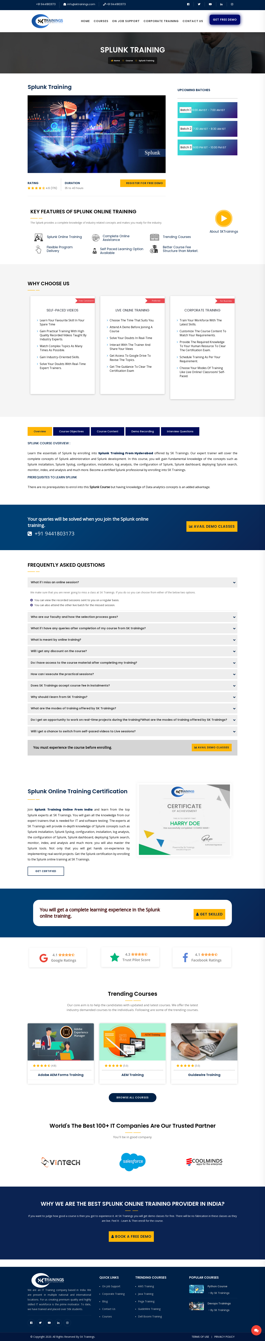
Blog (105, 1301)
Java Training (145, 1294)
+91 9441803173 (46, 4)
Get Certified (45, 871)
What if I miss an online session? (55, 582)
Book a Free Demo (131, 1236)
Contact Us (193, 21)
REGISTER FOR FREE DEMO (143, 183)
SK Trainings (221, 1293)
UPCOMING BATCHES (194, 90)
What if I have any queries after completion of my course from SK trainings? (88, 628)
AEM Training (204, 1074)
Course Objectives (71, 431)
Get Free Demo (225, 20)
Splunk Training (132, 50)
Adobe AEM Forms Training (132, 1074)
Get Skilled (209, 914)
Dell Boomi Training (150, 1316)
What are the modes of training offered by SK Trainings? (73, 708)
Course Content (107, 431)
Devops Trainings (219, 1303)
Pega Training (146, 1301)
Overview (40, 431)
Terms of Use (200, 1337)
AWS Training (146, 1286)
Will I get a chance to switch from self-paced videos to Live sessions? (83, 731)
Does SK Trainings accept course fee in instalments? (70, 685)
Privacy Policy (224, 1337)
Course (129, 60)
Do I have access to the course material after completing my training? (84, 663)
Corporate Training (161, 21)
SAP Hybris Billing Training (61, 1074)
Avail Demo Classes (212, 526)
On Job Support (126, 21)
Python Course (217, 1286)
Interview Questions (180, 431)
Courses (101, 21)
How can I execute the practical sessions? (62, 674)
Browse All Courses (132, 1097)
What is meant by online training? (56, 640)
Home (85, 21)
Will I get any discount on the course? (59, 651)
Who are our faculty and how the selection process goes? (74, 617)
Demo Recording (142, 431)
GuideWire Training (149, 1309)
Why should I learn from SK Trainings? (59, 697)
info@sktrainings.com (81, 4)
